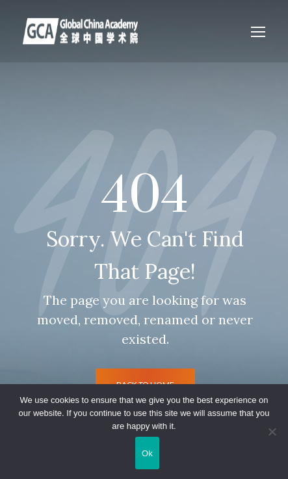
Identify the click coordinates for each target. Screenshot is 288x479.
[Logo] (80, 31)
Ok (147, 453)
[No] (271, 431)
